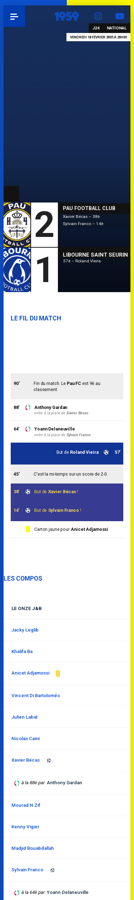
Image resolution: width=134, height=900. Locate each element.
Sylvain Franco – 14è (83, 223)
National (117, 27)
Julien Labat (24, 717)
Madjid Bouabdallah (32, 848)
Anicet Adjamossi (89, 529)
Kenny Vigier (25, 826)
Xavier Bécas (62, 491)
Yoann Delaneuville (54, 429)
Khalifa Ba (22, 651)
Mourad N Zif (25, 805)
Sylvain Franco (63, 510)
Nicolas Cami (25, 738)
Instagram (98, 16)
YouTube (119, 16)
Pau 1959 (25, 16)
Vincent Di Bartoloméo (35, 695)
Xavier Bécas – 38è (81, 216)
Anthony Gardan (50, 407)
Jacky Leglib (25, 630)
